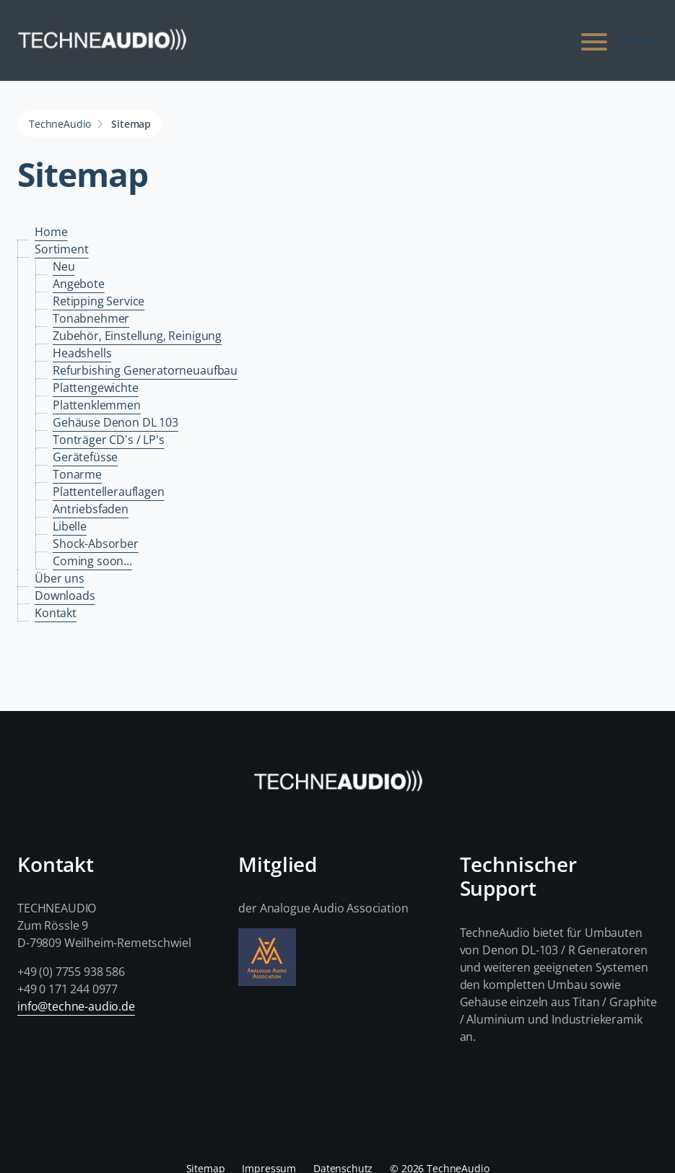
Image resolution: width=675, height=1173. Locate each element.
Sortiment (62, 249)
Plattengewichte (96, 388)
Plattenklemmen (97, 405)
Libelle (70, 526)
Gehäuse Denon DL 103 (115, 422)
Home (51, 232)
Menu (617, 40)
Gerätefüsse (85, 457)
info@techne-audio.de (76, 1006)
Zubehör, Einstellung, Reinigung (137, 336)
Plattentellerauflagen (109, 492)
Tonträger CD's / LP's (109, 440)
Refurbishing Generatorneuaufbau (145, 370)
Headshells (82, 353)
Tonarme (77, 474)
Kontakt (56, 613)
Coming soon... (92, 561)
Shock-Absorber (96, 543)
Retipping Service (98, 301)
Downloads (65, 595)
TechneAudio (60, 124)
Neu (64, 266)
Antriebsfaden (91, 509)
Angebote (79, 284)
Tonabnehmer (91, 318)
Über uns (59, 578)
